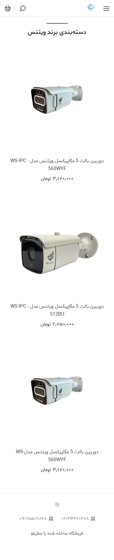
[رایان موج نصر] (91, 8)
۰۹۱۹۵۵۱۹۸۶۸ (36, 519)
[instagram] (57, 505)
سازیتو (36, 533)
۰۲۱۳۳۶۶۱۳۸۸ (78, 519)
